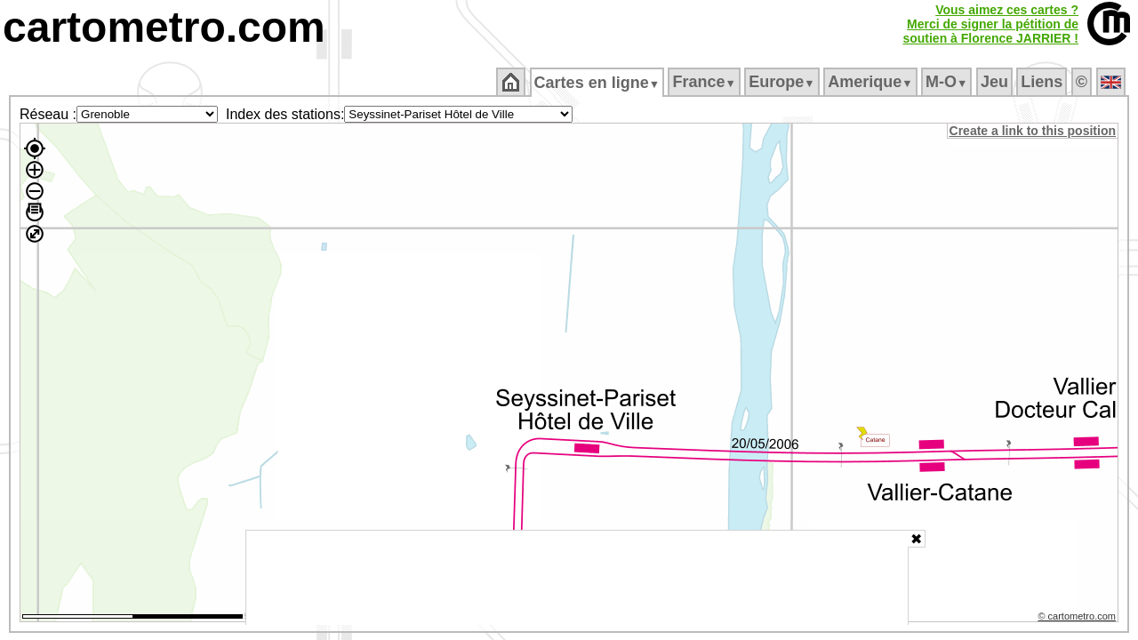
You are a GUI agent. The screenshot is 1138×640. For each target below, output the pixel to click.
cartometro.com (164, 27)
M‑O (948, 82)
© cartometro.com (1078, 618)
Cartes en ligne (598, 83)
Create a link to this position (1033, 131)
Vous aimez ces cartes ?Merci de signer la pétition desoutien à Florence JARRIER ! (990, 24)
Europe (783, 82)
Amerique (871, 82)
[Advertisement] (577, 578)
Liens (1043, 82)
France (705, 82)
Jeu (995, 82)
